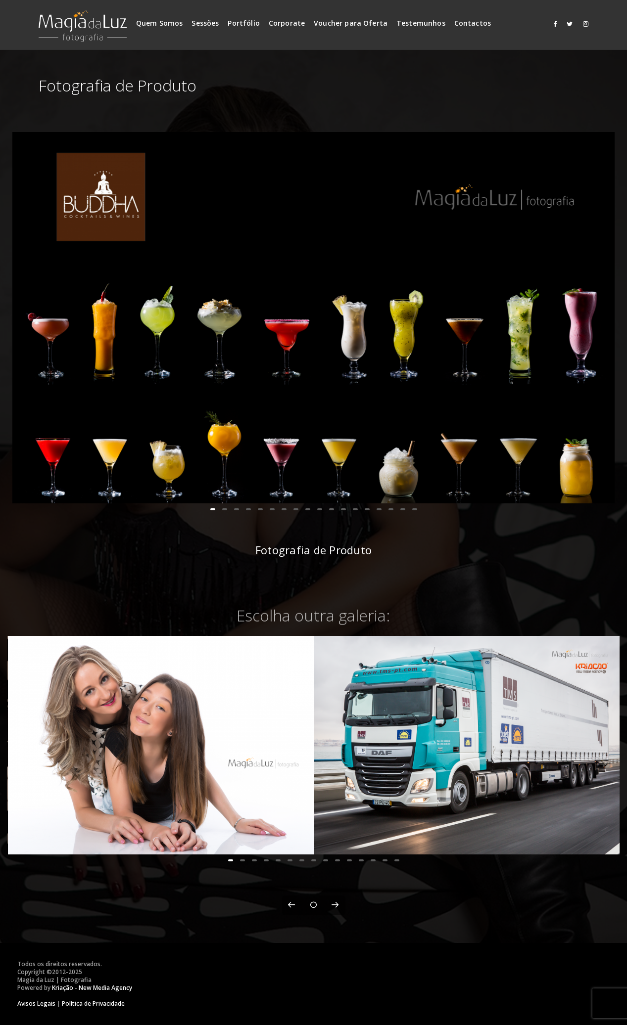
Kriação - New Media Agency (92, 987)
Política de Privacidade (93, 1003)
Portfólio (243, 23)
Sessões (205, 23)
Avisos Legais (36, 1003)
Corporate (287, 23)
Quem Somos (159, 23)
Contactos (472, 23)
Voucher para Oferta (350, 23)
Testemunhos (420, 23)
